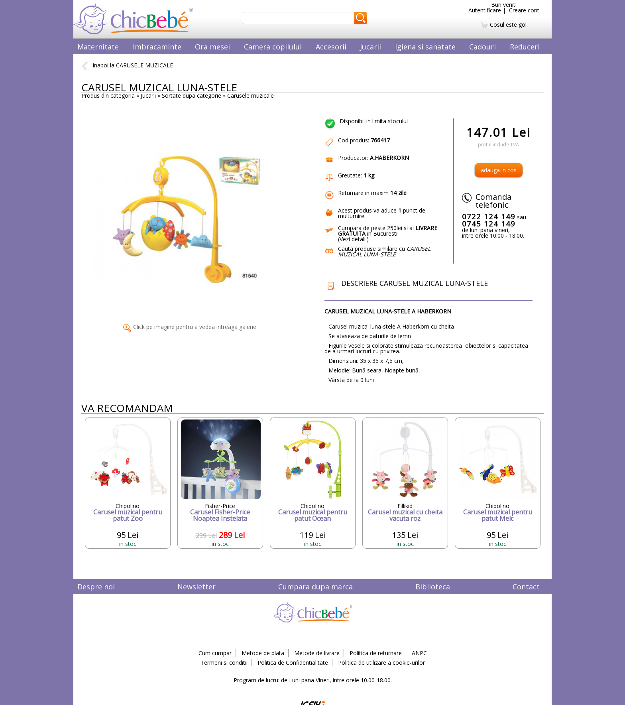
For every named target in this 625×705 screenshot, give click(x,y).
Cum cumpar (215, 653)
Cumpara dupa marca (315, 586)
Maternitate (98, 46)
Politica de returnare (376, 653)
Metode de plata (263, 653)
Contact (526, 586)
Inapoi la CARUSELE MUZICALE (127, 65)
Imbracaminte (157, 46)
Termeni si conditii (224, 662)
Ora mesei (212, 46)
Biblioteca (432, 586)
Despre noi (96, 586)
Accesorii (331, 46)
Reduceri (525, 46)
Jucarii (370, 46)
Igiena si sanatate (425, 46)
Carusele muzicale (250, 95)
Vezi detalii (353, 239)
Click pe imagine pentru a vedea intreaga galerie (189, 327)
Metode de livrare (317, 653)
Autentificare (484, 10)
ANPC (419, 653)
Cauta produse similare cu (384, 251)
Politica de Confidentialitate (292, 662)
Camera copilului (273, 46)
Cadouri (482, 46)
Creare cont (524, 10)
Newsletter (196, 586)
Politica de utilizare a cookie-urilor (381, 662)
